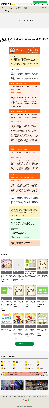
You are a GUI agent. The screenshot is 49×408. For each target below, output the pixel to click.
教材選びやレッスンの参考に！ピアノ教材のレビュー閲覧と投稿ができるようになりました (42, 331)
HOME (4, 8)
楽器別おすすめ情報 (11, 8)
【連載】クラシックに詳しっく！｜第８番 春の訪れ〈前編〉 (30, 303)
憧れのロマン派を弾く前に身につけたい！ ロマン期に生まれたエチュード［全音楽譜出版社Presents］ (6, 277)
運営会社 (34, 396)
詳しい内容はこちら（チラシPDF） (18, 226)
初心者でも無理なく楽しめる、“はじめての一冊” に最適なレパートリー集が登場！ (30, 275)
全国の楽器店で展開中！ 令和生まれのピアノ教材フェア (6, 330)
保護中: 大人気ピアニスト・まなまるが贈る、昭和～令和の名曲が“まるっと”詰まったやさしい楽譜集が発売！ (18, 277)
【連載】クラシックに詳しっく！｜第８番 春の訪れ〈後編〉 (18, 303)
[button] (41, 4)
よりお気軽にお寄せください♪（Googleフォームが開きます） (18, 244)
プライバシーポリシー (28, 396)
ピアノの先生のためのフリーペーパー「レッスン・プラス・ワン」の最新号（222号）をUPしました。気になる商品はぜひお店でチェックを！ (6, 305)
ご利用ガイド (8, 396)
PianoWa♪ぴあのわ (39, 8)
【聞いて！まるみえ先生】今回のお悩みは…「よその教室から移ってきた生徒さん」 (24, 40)
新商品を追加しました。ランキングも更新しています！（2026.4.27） (42, 303)
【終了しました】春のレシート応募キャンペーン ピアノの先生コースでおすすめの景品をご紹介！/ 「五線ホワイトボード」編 (30, 331)
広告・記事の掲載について (41, 396)
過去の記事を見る (25, 343)
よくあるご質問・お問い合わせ (5, 11)
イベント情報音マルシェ (19, 8)
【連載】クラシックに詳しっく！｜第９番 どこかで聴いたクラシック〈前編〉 (42, 276)
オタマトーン (35, 4)
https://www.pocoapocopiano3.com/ (18, 215)
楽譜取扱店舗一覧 (26, 8)
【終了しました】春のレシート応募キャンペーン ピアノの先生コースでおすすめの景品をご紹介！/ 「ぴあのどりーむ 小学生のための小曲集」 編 (18, 332)
